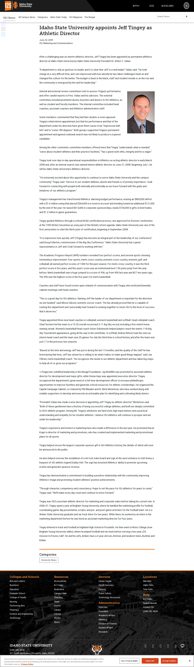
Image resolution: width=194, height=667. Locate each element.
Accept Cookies (169, 661)
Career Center (105, 581)
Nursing (13, 601)
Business (14, 585)
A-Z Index (58, 585)
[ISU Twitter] (153, 646)
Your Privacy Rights (129, 661)
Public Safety (105, 593)
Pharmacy (14, 610)
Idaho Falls (148, 585)
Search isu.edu (150, 603)
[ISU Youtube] (168, 646)
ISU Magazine (75, 17)
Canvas (57, 614)
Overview (103, 607)
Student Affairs (106, 627)
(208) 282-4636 (150, 611)
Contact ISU (148, 607)
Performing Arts (17, 605)
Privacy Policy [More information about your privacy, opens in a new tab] (27, 664)
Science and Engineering (21, 614)
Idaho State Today (58, 17)
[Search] (186, 6)
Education (14, 589)
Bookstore (59, 589)
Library (57, 610)
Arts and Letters (17, 581)
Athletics (103, 619)
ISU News (9, 17)
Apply (136, 6)
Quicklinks (167, 6)
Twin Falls (148, 589)
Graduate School (17, 593)
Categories (42, 17)
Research (103, 632)
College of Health (18, 597)
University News (49, 560)
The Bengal (89, 17)
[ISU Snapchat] (175, 646)
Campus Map (60, 593)
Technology (15, 618)
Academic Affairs (107, 615)
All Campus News (27, 17)
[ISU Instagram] (160, 646)
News (57, 622)
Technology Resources (109, 597)
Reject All (150, 661)
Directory (58, 597)
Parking (102, 589)
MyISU (57, 618)
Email (56, 601)
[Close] (190, 661)
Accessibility (60, 581)
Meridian (147, 581)
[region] (97, 661)
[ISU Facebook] (145, 646)
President (103, 611)
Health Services (106, 585)
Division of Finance (108, 623)
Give (151, 6)
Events (57, 605)
